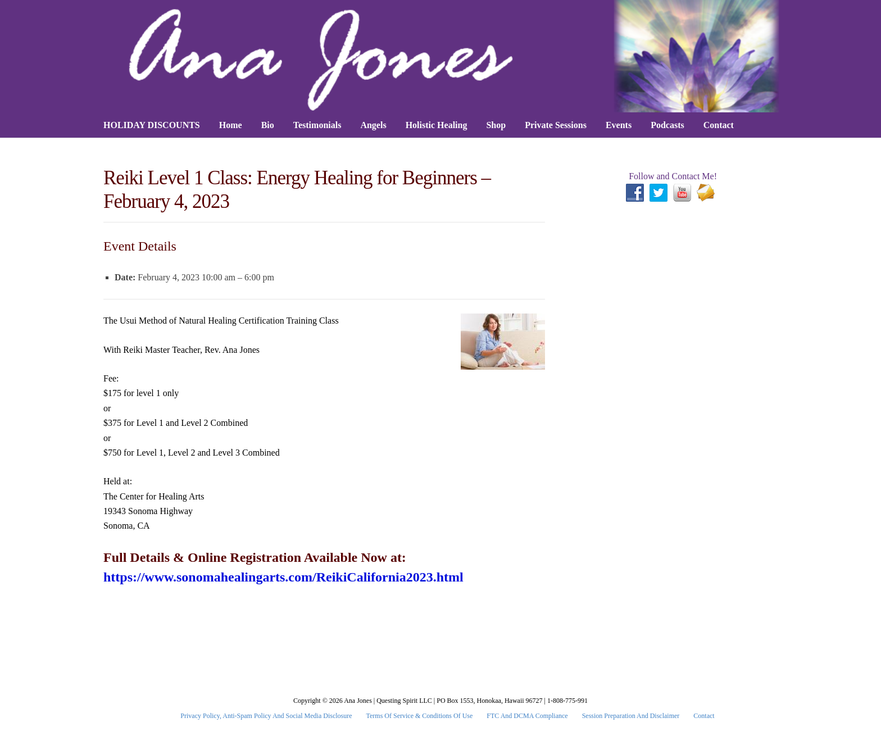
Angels (373, 125)
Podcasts (667, 125)
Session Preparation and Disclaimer (631, 715)
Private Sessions (556, 125)
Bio (267, 125)
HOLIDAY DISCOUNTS (151, 125)
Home (230, 125)
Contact (718, 125)
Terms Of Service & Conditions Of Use (419, 715)
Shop (496, 125)
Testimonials (317, 125)
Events (619, 125)
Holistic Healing (436, 125)
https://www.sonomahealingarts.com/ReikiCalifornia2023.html (283, 577)
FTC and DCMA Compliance (527, 715)
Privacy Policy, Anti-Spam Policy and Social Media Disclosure (266, 715)
